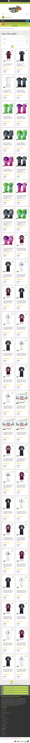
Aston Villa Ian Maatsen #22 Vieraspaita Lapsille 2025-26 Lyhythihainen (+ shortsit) (8, 354)
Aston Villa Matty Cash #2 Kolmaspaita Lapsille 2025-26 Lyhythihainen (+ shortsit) (8, 644)
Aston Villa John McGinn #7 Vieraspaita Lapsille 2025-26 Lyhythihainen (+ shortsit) (8, 591)
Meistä (3, 715)
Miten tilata (4, 717)
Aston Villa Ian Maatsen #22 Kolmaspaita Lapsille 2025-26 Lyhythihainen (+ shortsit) (22, 354)
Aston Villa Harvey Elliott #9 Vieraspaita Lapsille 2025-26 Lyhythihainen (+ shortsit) (8, 670)
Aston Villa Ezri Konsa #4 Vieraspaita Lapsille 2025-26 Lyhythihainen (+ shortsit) (8, 512)
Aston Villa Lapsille (9, 28)
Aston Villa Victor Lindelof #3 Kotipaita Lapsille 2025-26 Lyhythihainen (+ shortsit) (21, 407)
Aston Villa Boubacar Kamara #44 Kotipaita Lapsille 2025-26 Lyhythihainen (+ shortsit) (8, 459)
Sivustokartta (4, 725)
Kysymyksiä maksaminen (6, 712)
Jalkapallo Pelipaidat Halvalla (16, 738)
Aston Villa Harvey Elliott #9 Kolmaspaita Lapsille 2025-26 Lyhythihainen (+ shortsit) (22, 670)
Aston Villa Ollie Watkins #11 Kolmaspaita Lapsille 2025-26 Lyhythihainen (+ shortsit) (8, 328)
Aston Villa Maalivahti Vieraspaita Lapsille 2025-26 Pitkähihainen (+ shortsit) (21, 143)
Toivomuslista (4, 734)
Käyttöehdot (4, 708)
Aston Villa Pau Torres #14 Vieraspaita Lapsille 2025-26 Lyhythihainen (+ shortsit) (21, 380)
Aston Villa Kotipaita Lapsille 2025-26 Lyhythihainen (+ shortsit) (8, 64)
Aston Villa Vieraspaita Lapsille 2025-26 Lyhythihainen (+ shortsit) (21, 64)
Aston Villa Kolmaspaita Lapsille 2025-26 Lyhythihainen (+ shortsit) (7, 91)
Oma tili (3, 730)
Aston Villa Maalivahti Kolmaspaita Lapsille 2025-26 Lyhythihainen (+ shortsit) (22, 117)
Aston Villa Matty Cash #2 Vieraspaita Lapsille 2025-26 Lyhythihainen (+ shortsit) (21, 617)
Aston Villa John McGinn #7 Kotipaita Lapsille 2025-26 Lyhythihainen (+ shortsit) (21, 565)
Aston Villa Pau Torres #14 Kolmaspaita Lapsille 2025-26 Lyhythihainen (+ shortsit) (8, 407)
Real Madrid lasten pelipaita (9, 686)
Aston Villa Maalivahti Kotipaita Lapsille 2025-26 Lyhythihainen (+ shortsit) (21, 91)
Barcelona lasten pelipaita (9, 689)
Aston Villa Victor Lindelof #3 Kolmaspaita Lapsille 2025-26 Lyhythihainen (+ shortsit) (22, 433)
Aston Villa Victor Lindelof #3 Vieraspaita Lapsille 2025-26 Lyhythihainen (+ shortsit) (8, 433)
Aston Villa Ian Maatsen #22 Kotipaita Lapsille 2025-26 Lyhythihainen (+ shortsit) (21, 328)
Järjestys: (26, 36)
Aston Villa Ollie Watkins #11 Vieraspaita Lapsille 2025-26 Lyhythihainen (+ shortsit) (21, 301)
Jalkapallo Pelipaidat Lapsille (20, 702)
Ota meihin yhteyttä (5, 722)
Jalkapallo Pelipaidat (14, 698)
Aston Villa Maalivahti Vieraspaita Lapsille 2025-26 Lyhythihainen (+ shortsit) (8, 117)
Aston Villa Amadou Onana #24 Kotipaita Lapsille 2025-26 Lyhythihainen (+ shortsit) (21, 249)
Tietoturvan (4, 720)
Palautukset (4, 723)
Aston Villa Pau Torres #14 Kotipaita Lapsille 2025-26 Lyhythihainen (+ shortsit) (7, 380)
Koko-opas (4, 710)
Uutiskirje (3, 735)
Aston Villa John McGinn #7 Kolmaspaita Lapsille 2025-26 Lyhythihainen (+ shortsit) (22, 591)
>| (18, 46)
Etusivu (2, 28)
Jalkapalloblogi (4, 727)
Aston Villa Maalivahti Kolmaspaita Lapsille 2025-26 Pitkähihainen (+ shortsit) (8, 170)
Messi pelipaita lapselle (8, 693)
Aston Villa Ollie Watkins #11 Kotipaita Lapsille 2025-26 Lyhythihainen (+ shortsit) (8, 301)
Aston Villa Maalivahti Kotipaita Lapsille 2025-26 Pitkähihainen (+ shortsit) (7, 143)
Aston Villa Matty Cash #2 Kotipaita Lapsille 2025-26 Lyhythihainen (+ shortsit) (7, 617)
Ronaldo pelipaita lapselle (9, 691)
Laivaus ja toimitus (5, 713)
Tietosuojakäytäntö (5, 718)
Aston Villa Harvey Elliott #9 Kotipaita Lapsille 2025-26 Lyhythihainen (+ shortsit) (21, 644)
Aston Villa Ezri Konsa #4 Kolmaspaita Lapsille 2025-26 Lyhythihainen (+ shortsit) (22, 512)
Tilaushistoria (4, 732)
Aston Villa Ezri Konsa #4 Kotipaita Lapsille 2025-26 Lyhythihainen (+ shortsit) (21, 486)
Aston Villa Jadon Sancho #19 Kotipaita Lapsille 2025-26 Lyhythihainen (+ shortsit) (8, 538)
